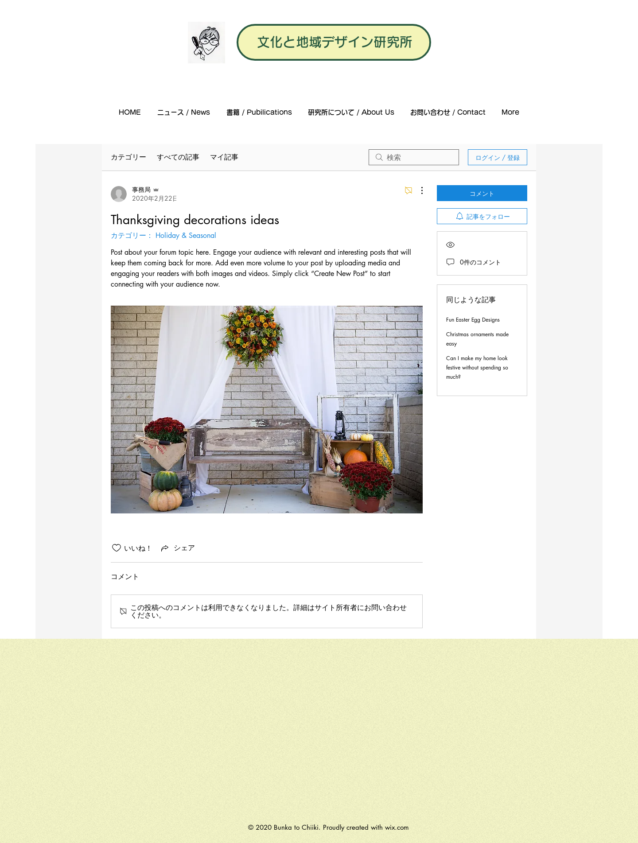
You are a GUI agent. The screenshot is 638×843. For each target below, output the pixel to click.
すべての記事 (178, 157)
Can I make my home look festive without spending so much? (477, 367)
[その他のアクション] (417, 190)
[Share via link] (177, 548)
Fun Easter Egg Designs (473, 319)
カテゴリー (128, 157)
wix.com (397, 827)
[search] (414, 157)
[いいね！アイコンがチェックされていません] (116, 548)
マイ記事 (224, 157)
